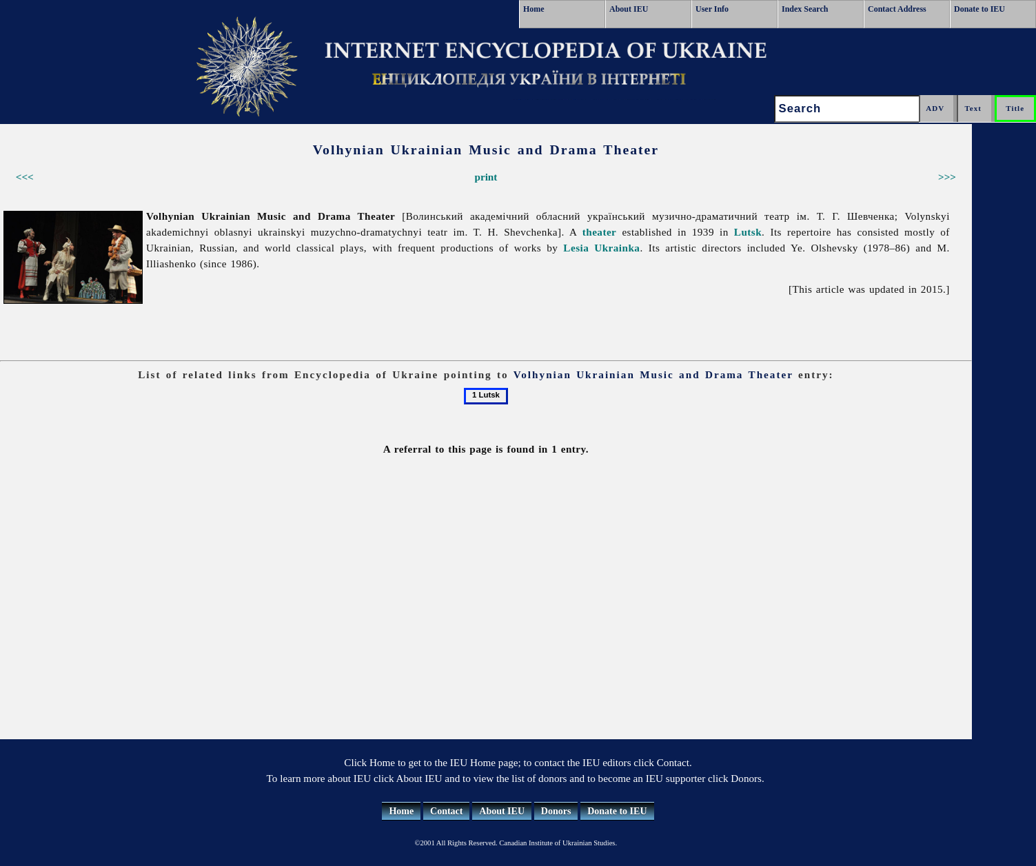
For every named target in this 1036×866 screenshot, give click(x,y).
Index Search (805, 9)
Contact (446, 811)
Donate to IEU (979, 9)
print (485, 177)
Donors (556, 811)
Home (534, 9)
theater (599, 232)
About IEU (628, 9)
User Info (712, 9)
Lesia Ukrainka (601, 248)
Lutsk (748, 232)
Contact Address (897, 9)
